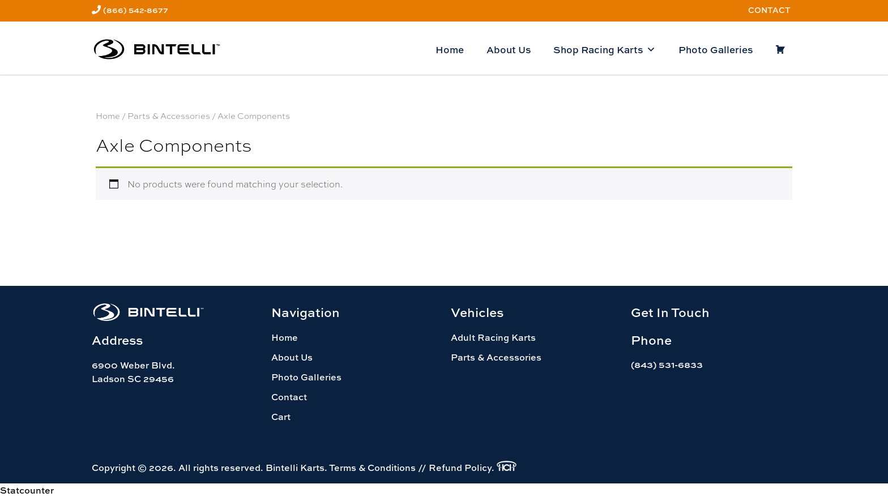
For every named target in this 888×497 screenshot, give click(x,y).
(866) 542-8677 (135, 10)
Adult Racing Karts (493, 337)
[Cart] (780, 49)
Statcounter (27, 490)
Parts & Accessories (168, 115)
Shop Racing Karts (604, 49)
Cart (281, 416)
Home (450, 49)
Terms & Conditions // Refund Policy (410, 467)
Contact (769, 10)
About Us (508, 49)
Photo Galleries (715, 49)
